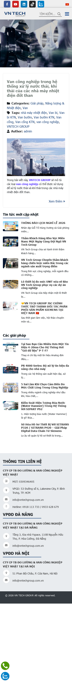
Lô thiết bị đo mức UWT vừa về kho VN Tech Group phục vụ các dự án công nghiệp (44, 285)
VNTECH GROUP (18, 126)
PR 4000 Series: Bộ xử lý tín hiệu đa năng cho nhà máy (45, 367)
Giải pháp (37, 103)
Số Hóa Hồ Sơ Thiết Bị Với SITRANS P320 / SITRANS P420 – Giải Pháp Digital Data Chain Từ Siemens (45, 427)
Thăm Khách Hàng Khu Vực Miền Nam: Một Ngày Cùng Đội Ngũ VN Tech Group (43, 241)
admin (28, 131)
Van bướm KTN (44, 117)
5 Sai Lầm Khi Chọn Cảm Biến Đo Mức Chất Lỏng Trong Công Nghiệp (44, 385)
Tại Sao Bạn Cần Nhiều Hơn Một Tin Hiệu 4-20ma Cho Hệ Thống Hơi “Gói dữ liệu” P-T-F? (45, 347)
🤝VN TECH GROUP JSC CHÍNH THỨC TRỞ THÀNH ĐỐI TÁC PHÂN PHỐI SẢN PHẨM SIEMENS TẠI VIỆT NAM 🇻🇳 (44, 307)
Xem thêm (57, 201)
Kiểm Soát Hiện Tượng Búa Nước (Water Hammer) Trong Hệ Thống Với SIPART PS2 (43, 406)
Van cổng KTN (25, 122)
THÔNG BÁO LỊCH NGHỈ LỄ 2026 (43, 222)
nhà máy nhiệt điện (34, 113)
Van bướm (25, 117)
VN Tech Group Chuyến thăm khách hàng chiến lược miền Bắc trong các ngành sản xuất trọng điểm (44, 263)
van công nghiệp (47, 122)
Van (25, 108)
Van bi (53, 113)
